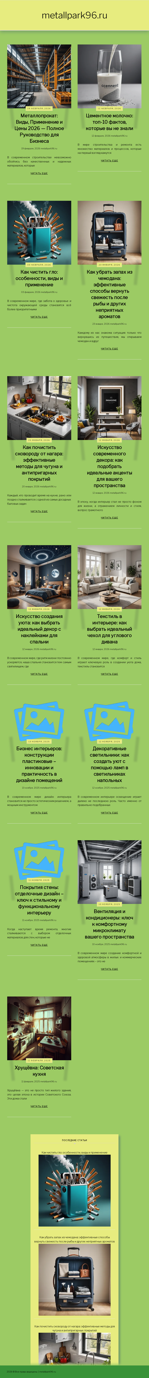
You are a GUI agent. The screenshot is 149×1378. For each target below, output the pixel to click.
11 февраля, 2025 (39, 1060)
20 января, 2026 (39, 440)
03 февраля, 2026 (39, 265)
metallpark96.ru (74, 15)
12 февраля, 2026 (109, 108)
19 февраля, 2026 (39, 108)
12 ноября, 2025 (109, 741)
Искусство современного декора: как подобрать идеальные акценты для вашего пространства (109, 466)
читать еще (39, 173)
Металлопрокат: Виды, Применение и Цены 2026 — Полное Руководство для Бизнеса (39, 128)
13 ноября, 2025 (39, 741)
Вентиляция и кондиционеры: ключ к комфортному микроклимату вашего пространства (109, 924)
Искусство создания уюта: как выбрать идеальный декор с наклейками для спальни (39, 629)
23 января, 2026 (109, 265)
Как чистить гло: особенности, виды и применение (39, 278)
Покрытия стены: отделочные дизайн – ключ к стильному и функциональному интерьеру (39, 900)
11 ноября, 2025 (39, 880)
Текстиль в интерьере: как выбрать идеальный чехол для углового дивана (109, 629)
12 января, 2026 (109, 440)
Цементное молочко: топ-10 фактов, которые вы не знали (109, 122)
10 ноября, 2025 (109, 904)
